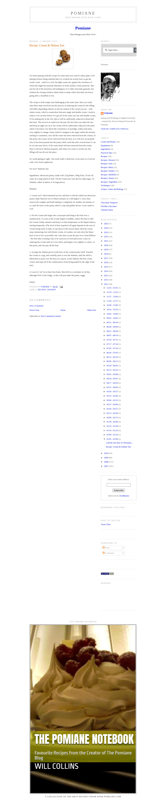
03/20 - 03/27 (112, 391)
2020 (106, 245)
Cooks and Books (108, 142)
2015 (106, 267)
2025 (106, 224)
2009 (106, 458)
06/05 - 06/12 (112, 361)
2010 (106, 453)
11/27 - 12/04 (112, 296)
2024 (106, 228)
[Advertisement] (111, 596)
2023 (106, 232)
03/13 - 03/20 (112, 396)
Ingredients (105, 149)
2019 (106, 249)
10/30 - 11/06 (112, 305)
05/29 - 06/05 (112, 366)
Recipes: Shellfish (108, 175)
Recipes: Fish (106, 164)
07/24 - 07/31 (112, 340)
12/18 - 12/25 (112, 292)
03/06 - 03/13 (112, 400)
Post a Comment (36, 306)
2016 (106, 262)
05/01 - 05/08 (112, 374)
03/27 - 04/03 (112, 387)
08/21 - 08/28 (112, 331)
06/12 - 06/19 (112, 357)
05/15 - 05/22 (112, 370)
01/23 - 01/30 (112, 426)
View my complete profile (115, 129)
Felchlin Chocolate (109, 206)
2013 (106, 275)
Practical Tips (106, 153)
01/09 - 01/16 (112, 435)
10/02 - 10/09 (112, 314)
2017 (106, 258)
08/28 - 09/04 (112, 327)
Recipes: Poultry (108, 171)
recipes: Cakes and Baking (112, 189)
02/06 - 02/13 (112, 417)
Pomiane (83, 13)
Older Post (91, 310)
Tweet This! (106, 524)
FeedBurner (124, 496)
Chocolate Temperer (109, 202)
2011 (106, 284)
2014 (106, 271)
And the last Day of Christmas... (119, 443)
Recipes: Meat (107, 167)
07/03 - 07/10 (112, 348)
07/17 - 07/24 (112, 344)
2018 (106, 254)
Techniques (105, 185)
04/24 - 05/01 (112, 378)
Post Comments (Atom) (51, 316)
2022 (106, 236)
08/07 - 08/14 (112, 335)
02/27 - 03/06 (112, 404)
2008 (106, 462)
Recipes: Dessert (47, 290)
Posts (106, 548)
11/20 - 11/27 (112, 301)
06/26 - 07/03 (112, 353)
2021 (106, 241)
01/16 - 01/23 (112, 430)
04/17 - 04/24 (112, 383)
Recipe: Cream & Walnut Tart (118, 447)
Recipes (104, 156)
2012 (106, 280)
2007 (106, 466)
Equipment (105, 145)
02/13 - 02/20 (112, 413)
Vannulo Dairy (107, 210)
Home (63, 310)
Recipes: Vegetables (109, 182)
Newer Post (34, 310)
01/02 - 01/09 (112, 439)
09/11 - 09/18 (112, 322)
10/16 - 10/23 (112, 309)
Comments (108, 553)
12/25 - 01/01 (112, 288)
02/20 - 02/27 (112, 409)
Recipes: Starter (107, 178)
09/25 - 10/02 (112, 318)
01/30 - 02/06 (112, 422)
